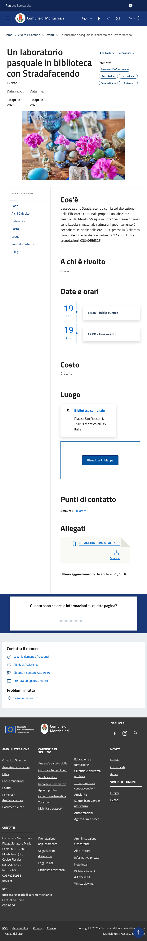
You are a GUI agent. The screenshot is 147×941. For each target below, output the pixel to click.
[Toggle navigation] (7, 18)
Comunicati (117, 767)
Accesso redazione (133, 933)
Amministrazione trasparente (85, 841)
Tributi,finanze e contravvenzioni (84, 786)
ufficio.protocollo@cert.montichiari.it (27, 894)
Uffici (5, 774)
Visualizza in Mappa (100, 460)
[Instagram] (107, 18)
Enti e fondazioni (13, 781)
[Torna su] (138, 932)
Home (8, 34)
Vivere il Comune (29, 34)
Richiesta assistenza (51, 869)
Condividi (108, 53)
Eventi (50, 34)
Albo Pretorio (82, 850)
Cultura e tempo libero (52, 770)
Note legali (81, 864)
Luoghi (114, 793)
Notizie (114, 760)
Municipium (110, 933)
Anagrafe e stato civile (52, 763)
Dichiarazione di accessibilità (84, 874)
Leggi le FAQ (46, 863)
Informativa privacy (87, 857)
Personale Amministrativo (12, 797)
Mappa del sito (13, 933)
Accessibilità (20, 928)
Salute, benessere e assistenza (87, 803)
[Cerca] (139, 18)
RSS (5, 928)
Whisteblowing (84, 883)
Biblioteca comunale (89, 410)
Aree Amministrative (15, 767)
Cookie (51, 928)
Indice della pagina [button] (22, 193)
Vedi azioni (127, 53)
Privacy (37, 928)
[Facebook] (97, 18)
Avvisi (114, 774)
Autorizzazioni (83, 813)
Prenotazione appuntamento (47, 841)
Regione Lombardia (18, 5)
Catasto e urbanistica (52, 796)
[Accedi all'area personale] (130, 5)
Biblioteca (80, 510)
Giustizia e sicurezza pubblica (87, 773)
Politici (6, 787)
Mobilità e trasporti (50, 808)
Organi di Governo (14, 760)
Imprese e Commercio (52, 784)
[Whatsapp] (116, 18)
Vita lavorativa (47, 777)
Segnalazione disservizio (47, 853)
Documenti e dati (13, 807)
